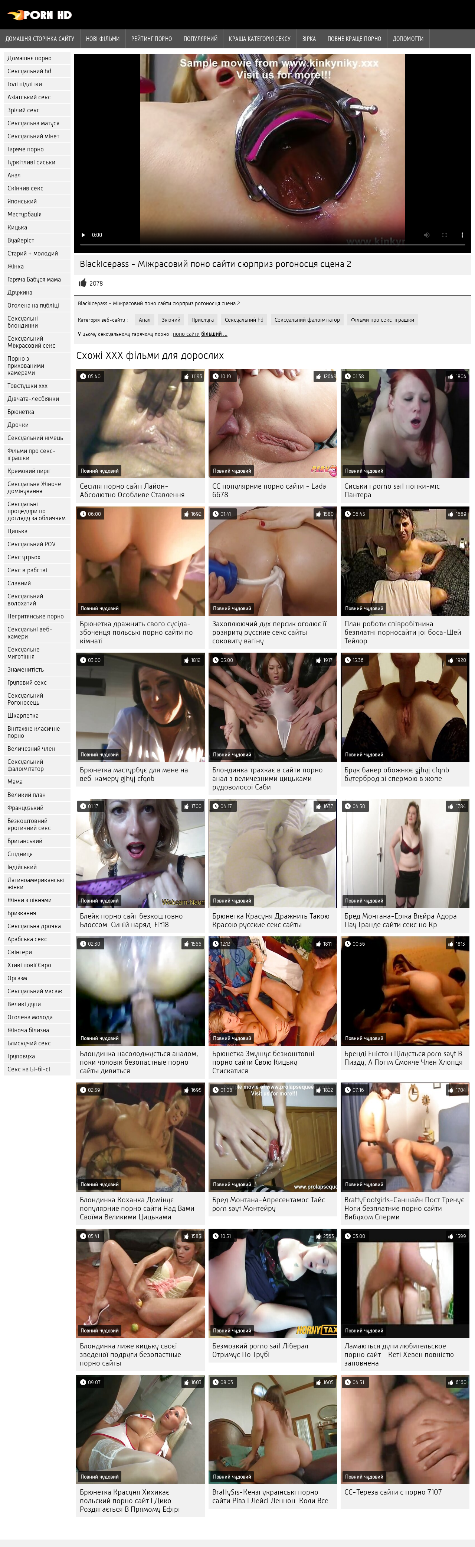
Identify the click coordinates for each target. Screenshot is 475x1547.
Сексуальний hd (29, 71)
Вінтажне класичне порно (33, 732)
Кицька (17, 227)
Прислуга (202, 319)
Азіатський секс (29, 97)
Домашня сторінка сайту (40, 39)
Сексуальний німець (35, 437)
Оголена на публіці (33, 305)
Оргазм (17, 978)
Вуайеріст (20, 240)
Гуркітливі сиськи (31, 162)
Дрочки (18, 424)
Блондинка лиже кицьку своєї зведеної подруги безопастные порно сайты (130, 1354)
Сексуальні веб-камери (29, 633)
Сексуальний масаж (34, 991)
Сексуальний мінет (33, 136)
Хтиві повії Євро (29, 965)
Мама (15, 781)
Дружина (19, 292)
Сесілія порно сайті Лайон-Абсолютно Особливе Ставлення (132, 490)
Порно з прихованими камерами (25, 365)
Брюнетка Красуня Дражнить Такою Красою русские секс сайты (271, 920)
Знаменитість (25, 669)
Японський (22, 201)
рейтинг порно (151, 39)
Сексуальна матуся (33, 123)
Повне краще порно (354, 39)
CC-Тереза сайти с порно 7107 (393, 1492)
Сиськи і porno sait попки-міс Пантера (392, 490)
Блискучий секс (29, 1043)
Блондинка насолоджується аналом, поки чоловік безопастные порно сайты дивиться (139, 1062)
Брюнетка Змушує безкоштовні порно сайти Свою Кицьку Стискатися (263, 1062)
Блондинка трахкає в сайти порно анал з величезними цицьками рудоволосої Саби (267, 778)
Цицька (17, 531)
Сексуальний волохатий (25, 600)
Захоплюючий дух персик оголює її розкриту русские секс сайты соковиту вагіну (269, 632)
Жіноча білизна (28, 1030)
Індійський (22, 867)
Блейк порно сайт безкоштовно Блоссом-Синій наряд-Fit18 (131, 920)
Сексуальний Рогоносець (25, 699)
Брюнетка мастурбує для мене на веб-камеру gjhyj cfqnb (134, 774)
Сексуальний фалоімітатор (25, 765)
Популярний (201, 39)
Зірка (309, 39)
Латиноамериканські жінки (36, 884)
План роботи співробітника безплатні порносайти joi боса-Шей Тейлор (402, 632)
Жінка (15, 266)
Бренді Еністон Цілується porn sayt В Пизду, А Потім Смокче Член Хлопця (403, 1058)
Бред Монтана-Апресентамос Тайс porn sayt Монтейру (268, 1204)
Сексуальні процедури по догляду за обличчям (36, 511)
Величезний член (31, 748)
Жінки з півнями (29, 900)
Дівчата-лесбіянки (33, 398)
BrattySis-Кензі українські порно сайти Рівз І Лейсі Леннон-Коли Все (270, 1496)
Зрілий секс (23, 110)
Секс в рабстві (27, 570)
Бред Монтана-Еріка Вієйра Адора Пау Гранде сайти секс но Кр (400, 920)
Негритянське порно (35, 616)
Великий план (26, 794)
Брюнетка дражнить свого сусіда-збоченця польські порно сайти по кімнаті (136, 632)
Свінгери (19, 952)
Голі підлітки (24, 84)
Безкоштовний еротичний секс (29, 824)
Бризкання (21, 913)
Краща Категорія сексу (260, 39)
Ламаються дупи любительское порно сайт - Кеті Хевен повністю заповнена (399, 1354)
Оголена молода (30, 1017)
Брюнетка (20, 411)
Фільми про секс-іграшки (31, 454)
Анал (14, 175)
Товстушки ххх (27, 385)
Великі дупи (24, 1004)
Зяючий (171, 319)
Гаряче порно (25, 149)
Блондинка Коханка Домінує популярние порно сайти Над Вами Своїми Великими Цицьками (137, 1208)
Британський (24, 841)
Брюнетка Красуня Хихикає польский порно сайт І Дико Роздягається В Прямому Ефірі (130, 1501)
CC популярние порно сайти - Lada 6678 (269, 490)
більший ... (214, 334)
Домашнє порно (29, 58)
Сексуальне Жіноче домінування (34, 487)
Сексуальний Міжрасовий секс (31, 342)
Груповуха (21, 1056)
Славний (19, 583)
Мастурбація (24, 214)
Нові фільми (103, 39)
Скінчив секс (25, 188)
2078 (96, 283)
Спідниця (20, 854)
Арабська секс (27, 939)
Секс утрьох (23, 557)
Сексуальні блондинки (22, 322)
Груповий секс (27, 682)
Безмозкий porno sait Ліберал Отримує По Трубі (260, 1350)
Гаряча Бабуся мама (34, 279)
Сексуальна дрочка (34, 926)
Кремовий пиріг (29, 471)
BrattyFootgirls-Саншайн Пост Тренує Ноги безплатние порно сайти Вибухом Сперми (404, 1208)
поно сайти (186, 334)
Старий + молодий (32, 253)
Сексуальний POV (31, 544)
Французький (25, 807)
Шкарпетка (23, 715)
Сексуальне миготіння (23, 653)
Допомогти (408, 39)
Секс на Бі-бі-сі (28, 1069)
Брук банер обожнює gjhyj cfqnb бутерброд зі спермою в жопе (396, 774)
